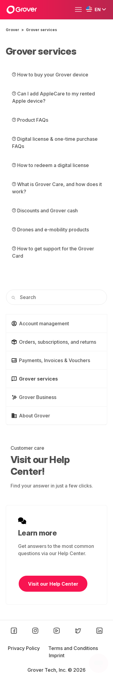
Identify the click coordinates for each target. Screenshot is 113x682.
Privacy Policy (24, 648)
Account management (40, 323)
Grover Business (33, 397)
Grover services (41, 29)
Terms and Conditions (73, 648)
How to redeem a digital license (50, 165)
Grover (12, 29)
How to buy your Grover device (50, 75)
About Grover (30, 416)
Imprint (56, 655)
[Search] (56, 297)
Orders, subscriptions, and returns (53, 342)
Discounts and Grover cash (45, 210)
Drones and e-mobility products (50, 230)
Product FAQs (30, 120)
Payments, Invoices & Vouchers (50, 360)
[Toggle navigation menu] (80, 9)
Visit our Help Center (53, 584)
